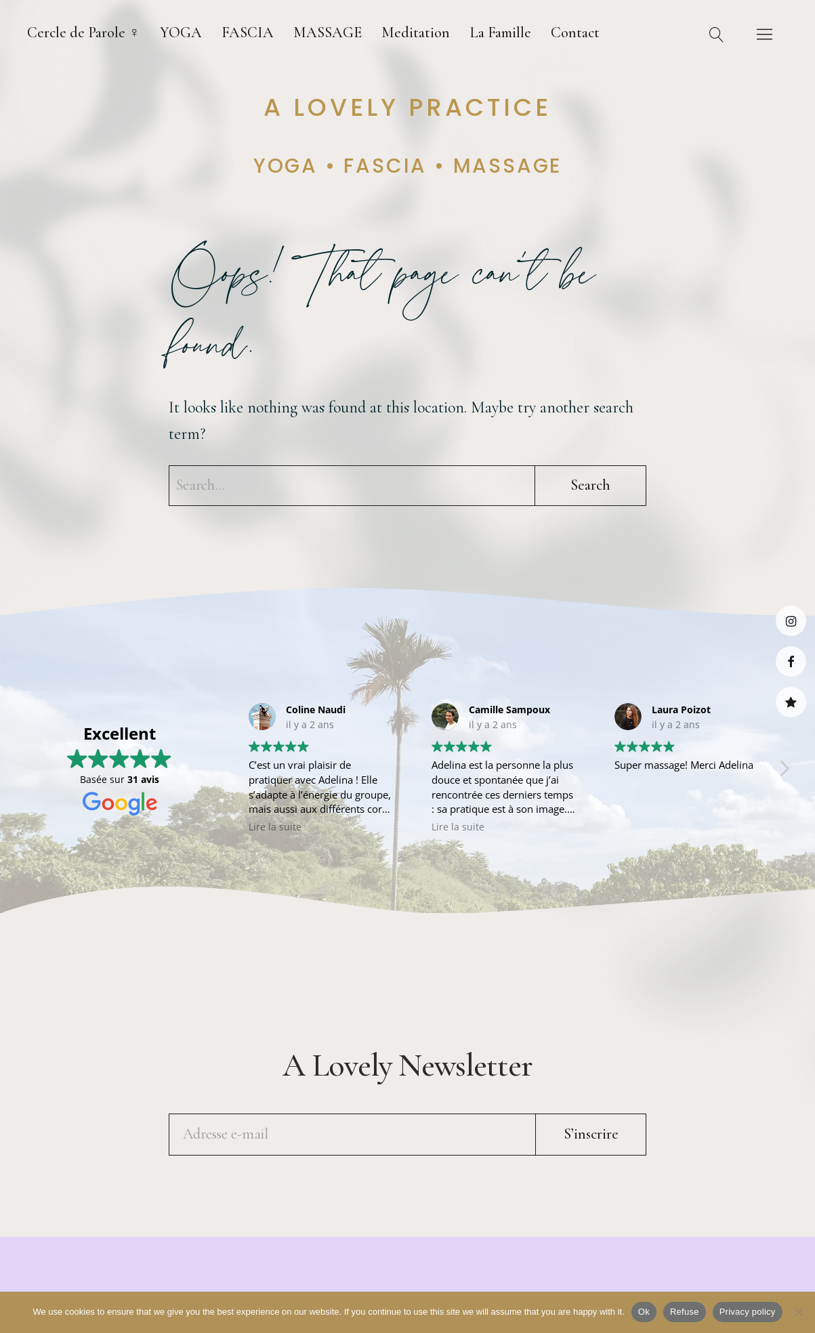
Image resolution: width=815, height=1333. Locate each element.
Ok (644, 1312)
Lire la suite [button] (275, 827)
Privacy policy (747, 1312)
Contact (575, 32)
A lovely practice (407, 108)
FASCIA (248, 32)
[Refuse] (798, 1312)
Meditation (415, 32)
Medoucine (791, 702)
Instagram (791, 621)
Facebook (791, 661)
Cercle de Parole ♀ (83, 32)
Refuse (684, 1312)
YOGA (181, 32)
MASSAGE (327, 32)
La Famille (500, 32)
